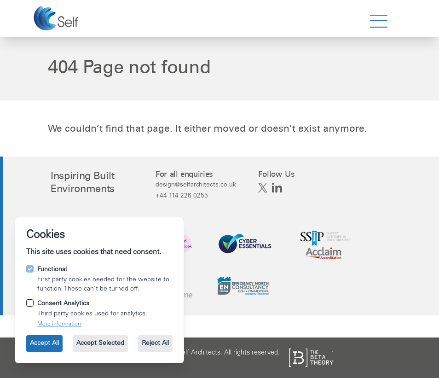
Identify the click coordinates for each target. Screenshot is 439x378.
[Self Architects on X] (262, 188)
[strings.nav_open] (378, 21)
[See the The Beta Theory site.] (311, 358)
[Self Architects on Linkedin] (277, 188)
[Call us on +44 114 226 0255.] (196, 195)
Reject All (155, 343)
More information (59, 324)
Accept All (44, 343)
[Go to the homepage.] (57, 18)
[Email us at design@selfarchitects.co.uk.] (196, 184)
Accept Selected (100, 343)
